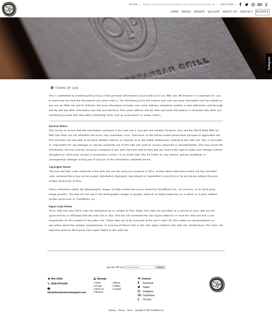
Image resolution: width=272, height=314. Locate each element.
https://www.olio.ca (127, 189)
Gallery (214, 11)
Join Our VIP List (115, 267)
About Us (230, 11)
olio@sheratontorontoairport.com (66, 290)
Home (175, 11)
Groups (199, 11)
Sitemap (112, 310)
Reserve (262, 11)
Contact (246, 11)
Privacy (121, 310)
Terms (129, 310)
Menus (186, 11)
